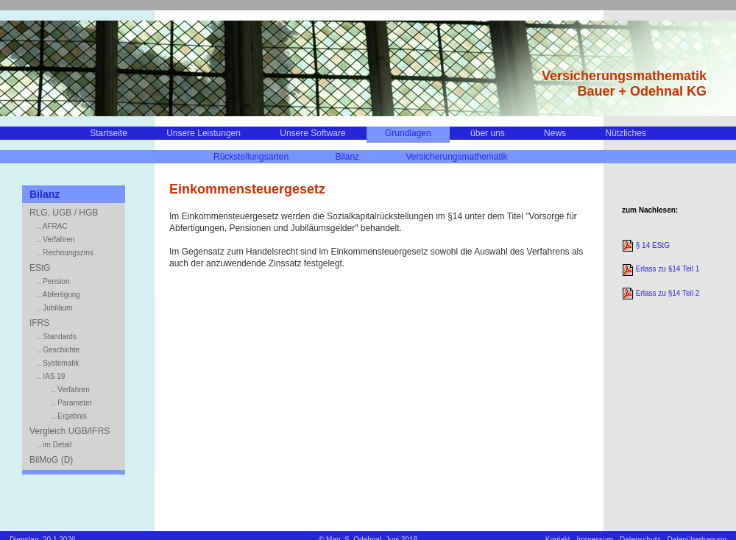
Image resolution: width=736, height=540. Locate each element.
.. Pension (53, 281)
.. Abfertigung (58, 295)
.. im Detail (54, 445)
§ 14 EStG (646, 245)
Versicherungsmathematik (456, 157)
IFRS (39, 323)
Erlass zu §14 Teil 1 (660, 269)
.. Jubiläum (54, 308)
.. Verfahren (56, 239)
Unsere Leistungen (203, 133)
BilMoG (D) (51, 460)
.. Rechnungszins (65, 253)
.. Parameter (72, 403)
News (555, 133)
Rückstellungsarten (251, 157)
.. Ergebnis (69, 416)
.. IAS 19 (51, 376)
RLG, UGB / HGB (63, 212)
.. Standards (57, 337)
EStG (40, 268)
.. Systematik (58, 363)
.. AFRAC (52, 226)
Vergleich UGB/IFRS (69, 431)
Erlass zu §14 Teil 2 (660, 293)
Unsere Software (312, 133)
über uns (487, 133)
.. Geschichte (58, 350)
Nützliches (625, 133)
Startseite (108, 133)
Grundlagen (408, 133)
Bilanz (347, 157)
